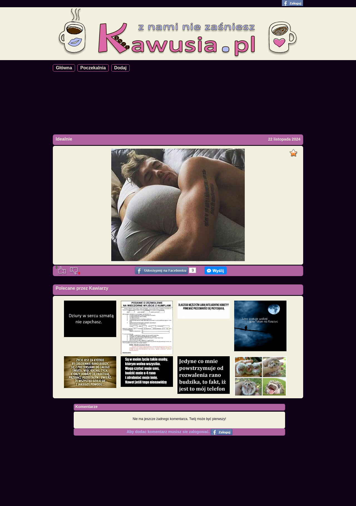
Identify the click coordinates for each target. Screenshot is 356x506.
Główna (64, 67)
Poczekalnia (93, 67)
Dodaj (120, 67)
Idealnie (64, 139)
